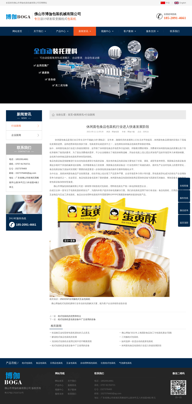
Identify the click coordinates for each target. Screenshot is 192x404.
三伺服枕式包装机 (130, 337)
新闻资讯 (83, 31)
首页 (70, 114)
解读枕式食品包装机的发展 (64, 337)
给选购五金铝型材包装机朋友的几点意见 (71, 332)
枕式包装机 (27, 362)
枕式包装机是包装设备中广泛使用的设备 (77, 319)
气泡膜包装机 (125, 362)
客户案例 (128, 31)
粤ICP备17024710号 (14, 392)
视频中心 (106, 31)
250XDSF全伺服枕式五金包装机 (75, 299)
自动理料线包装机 (88, 362)
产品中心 (61, 31)
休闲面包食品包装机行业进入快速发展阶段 (141, 345)
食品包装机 (41, 362)
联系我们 (175, 31)
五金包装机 (71, 362)
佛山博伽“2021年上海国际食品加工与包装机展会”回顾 (147, 332)
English (180, 3)
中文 (165, 3)
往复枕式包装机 (108, 362)
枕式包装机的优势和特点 (69, 316)
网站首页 (17, 31)
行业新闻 (90, 114)
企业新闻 (16, 135)
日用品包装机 (56, 362)
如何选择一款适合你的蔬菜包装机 (137, 341)
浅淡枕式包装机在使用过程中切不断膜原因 (72, 341)
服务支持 (151, 31)
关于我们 (38, 31)
